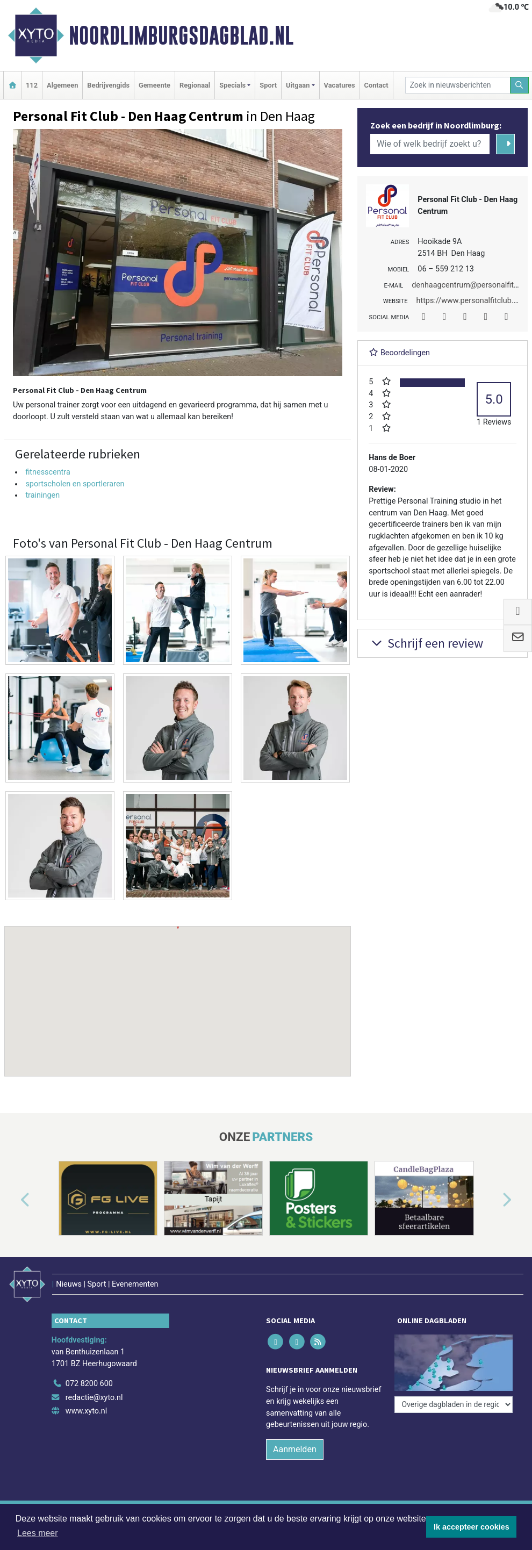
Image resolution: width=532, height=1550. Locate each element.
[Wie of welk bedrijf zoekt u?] (430, 144)
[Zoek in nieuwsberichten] (458, 85)
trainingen (42, 495)
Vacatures (339, 85)
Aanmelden (295, 1449)
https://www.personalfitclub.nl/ (469, 300)
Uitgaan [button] (298, 85)
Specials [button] (232, 85)
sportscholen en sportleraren (74, 484)
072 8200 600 (89, 1383)
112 (32, 85)
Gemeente (154, 85)
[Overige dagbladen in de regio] (453, 1404)
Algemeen (62, 85)
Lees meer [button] (37, 1533)
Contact (376, 85)
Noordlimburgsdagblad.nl (181, 35)
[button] (178, 991)
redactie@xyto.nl (94, 1397)
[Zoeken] (519, 85)
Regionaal (194, 85)
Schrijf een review (426, 643)
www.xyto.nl (86, 1411)
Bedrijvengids (108, 85)
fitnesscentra (47, 472)
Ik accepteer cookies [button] (471, 1527)
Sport (268, 85)
